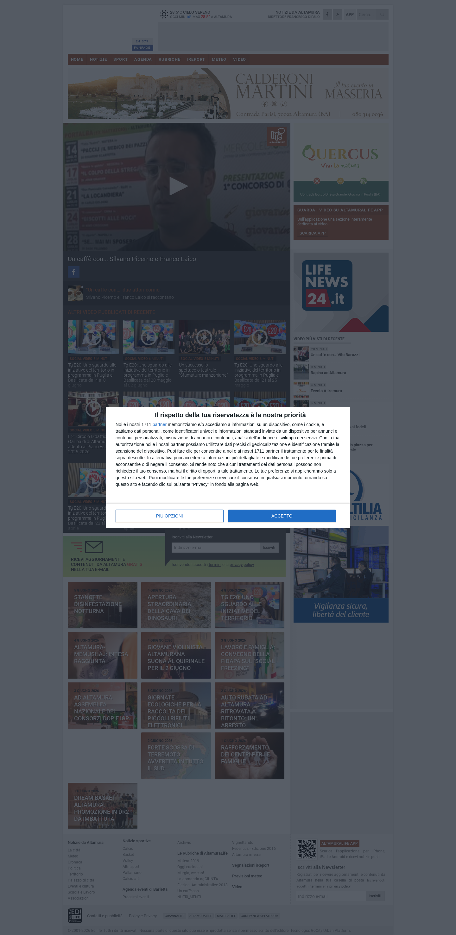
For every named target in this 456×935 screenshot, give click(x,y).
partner (160, 424)
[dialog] (228, 467)
